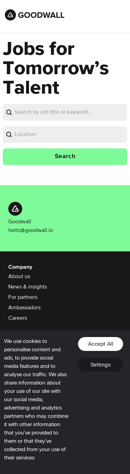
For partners (22, 297)
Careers (17, 318)
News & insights (27, 287)
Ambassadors (24, 308)
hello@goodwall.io (30, 230)
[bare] (71, 112)
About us (19, 276)
